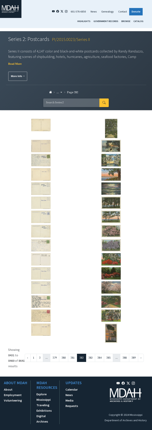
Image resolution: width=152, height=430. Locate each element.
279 (55, 358)
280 (64, 358)
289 (134, 358)
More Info (17, 76)
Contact (122, 11)
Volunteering (13, 400)
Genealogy (107, 11)
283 (90, 358)
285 (108, 358)
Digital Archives (42, 418)
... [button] (59, 92)
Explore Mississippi (43, 397)
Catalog (138, 21)
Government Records (106, 21)
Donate (136, 11)
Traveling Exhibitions (44, 407)
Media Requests (71, 403)
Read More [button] (15, 63)
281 (73, 358)
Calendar (71, 389)
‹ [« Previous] (27, 358)
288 (125, 358)
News (94, 11)
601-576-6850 (78, 11)
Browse (125, 21)
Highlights (83, 21)
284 (99, 358)
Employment (13, 395)
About (8, 389)
